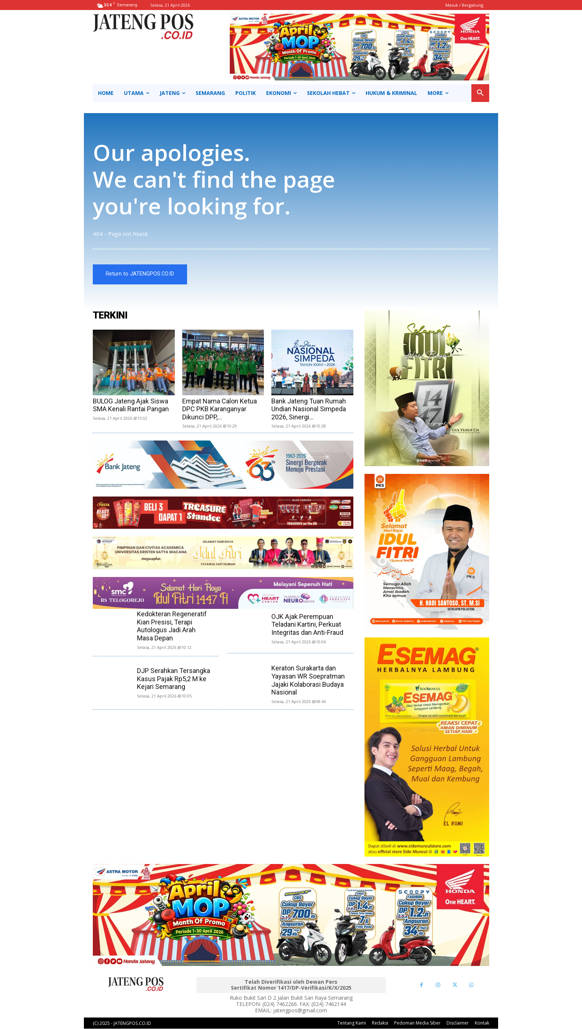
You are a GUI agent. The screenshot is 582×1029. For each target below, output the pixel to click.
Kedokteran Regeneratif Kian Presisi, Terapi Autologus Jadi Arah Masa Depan (172, 626)
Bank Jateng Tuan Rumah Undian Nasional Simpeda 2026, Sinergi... (308, 409)
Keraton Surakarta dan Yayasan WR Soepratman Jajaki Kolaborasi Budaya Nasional (308, 680)
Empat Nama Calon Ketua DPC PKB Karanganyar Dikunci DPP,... (219, 409)
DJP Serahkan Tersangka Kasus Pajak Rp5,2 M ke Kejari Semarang (173, 679)
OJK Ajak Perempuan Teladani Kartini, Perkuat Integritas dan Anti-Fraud (307, 625)
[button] (480, 93)
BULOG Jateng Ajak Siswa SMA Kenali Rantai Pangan (131, 405)
